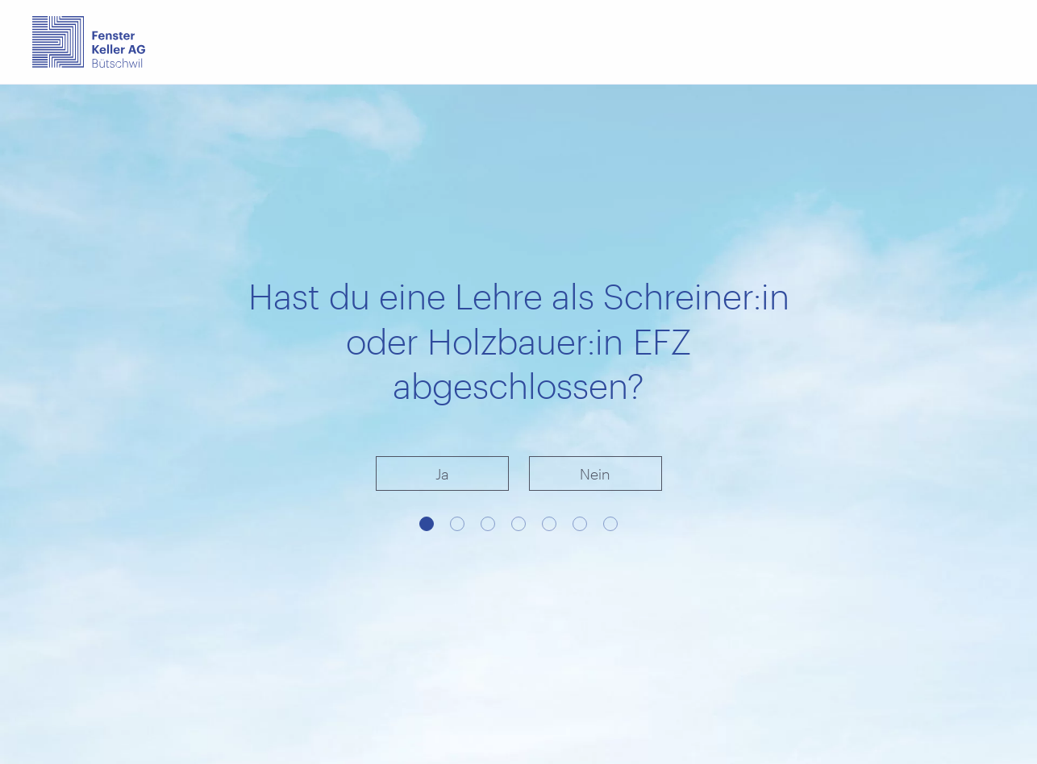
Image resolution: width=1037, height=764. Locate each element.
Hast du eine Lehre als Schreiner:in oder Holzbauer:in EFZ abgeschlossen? (518, 340)
